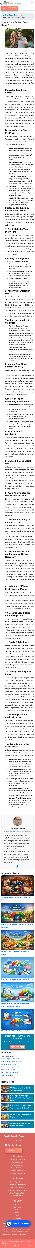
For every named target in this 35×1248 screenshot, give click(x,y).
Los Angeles (17, 1207)
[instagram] (12, 1145)
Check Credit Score (17, 1168)
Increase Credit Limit (17, 1171)
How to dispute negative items (11, 1061)
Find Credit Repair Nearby (17, 1185)
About (6, 1246)
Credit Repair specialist (17, 1159)
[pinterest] (15, 1145)
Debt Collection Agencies (9, 1072)
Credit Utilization (17, 1196)
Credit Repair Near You (8, 1075)
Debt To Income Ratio (17, 1193)
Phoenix (17, 1215)
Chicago (17, 1210)
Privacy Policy (28, 1246)
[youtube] (19, 1145)
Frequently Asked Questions (17, 1190)
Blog (20, 15)
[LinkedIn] (17, 866)
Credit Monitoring (17, 1162)
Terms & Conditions (15, 1246)
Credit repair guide (7, 1056)
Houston (17, 1212)
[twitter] (8, 1145)
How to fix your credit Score (10, 1059)
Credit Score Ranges (8, 1070)
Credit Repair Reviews (17, 1182)
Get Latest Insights (17, 1187)
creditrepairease (17, 1241)
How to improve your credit (10, 1067)
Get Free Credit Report (17, 1173)
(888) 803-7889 (9, 8)
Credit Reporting (17, 1165)
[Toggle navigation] (32, 3)
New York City (17, 1204)
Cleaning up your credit (9, 1064)
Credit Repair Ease (10, 15)
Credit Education (6, 1078)
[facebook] (5, 1145)
